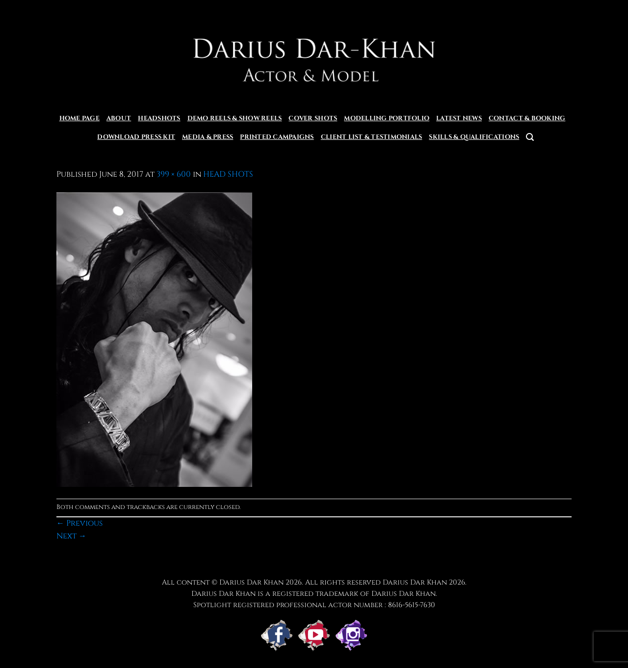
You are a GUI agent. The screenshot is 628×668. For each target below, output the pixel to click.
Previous (79, 523)
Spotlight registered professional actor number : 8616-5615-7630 (314, 605)
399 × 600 (174, 174)
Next (71, 536)
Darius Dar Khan (415, 582)
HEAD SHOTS (228, 174)
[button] (530, 137)
